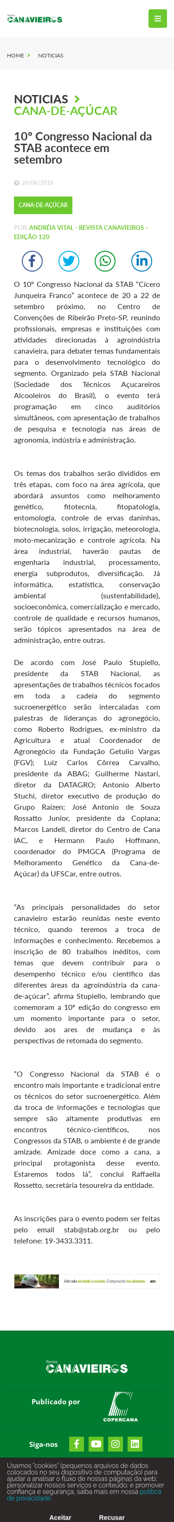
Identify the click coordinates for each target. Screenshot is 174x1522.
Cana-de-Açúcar (65, 110)
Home (15, 55)
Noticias (51, 55)
